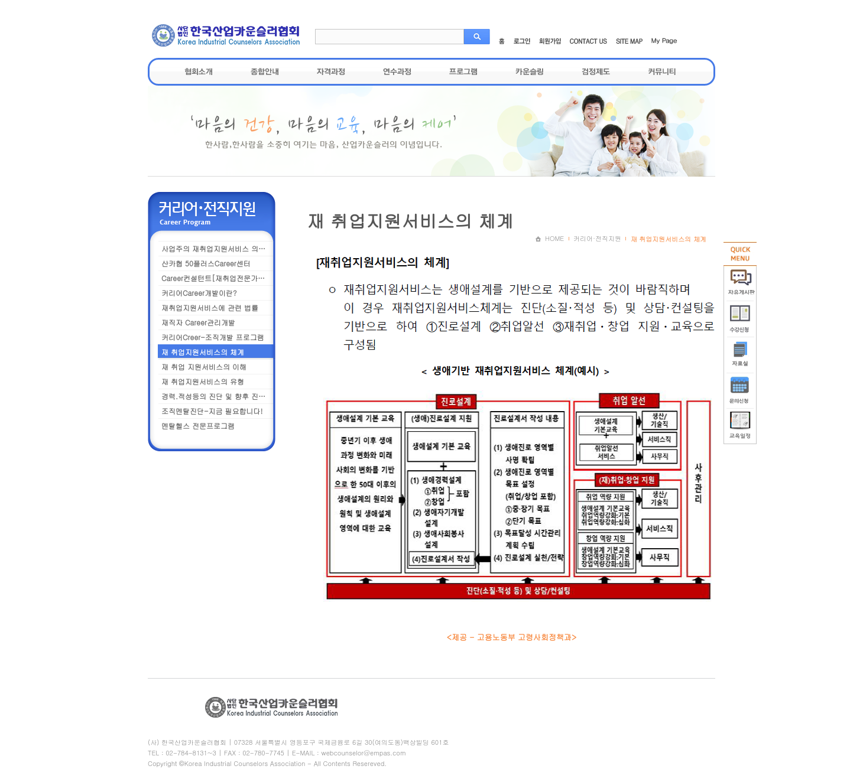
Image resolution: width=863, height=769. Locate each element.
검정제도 (596, 71)
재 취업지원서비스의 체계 (202, 352)
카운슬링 (529, 71)
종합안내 (265, 71)
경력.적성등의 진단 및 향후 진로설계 (218, 396)
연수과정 (397, 71)
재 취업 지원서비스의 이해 (203, 366)
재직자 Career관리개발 (198, 322)
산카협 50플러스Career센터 (206, 263)
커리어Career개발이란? (198, 293)
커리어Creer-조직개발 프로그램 (212, 337)
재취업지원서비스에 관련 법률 (209, 307)
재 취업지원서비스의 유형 (202, 381)
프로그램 (463, 71)
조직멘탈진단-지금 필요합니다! (212, 411)
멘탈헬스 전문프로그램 (198, 426)
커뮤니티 (662, 71)
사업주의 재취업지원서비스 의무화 (216, 248)
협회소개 (198, 71)
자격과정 (331, 71)
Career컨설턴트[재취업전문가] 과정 (218, 278)
